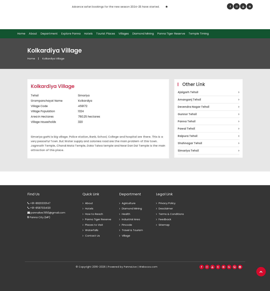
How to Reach (94, 214)
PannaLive (130, 266)
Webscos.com (148, 266)
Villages (123, 34)
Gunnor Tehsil (187, 114)
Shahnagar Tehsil (190, 143)
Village (126, 235)
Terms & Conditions (171, 214)
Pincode (127, 225)
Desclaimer (166, 208)
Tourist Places (105, 34)
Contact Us (92, 235)
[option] (94, 6)
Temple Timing (199, 34)
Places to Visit (94, 225)
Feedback (165, 219)
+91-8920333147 (38, 203)
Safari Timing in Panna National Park (69, 6)
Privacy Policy (167, 203)
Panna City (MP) (38, 217)
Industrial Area (131, 219)
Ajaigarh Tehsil (188, 92)
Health (126, 214)
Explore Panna (71, 34)
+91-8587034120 (39, 208)
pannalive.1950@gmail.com (46, 212)
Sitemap (164, 225)
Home (21, 34)
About (33, 34)
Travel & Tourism (132, 230)
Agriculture (129, 203)
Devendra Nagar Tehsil (193, 107)
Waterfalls (91, 230)
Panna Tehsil (186, 121)
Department (49, 34)
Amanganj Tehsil (189, 99)
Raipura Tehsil (187, 136)
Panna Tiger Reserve (171, 34)
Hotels (88, 34)
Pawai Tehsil (186, 128)
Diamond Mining (143, 34)
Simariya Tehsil (188, 150)
